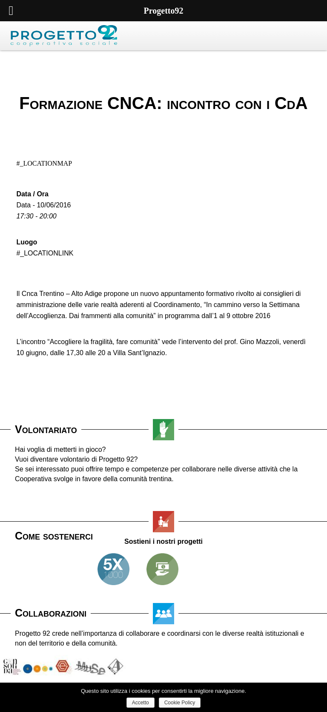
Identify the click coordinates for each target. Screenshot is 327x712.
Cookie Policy (179, 703)
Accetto (140, 703)
